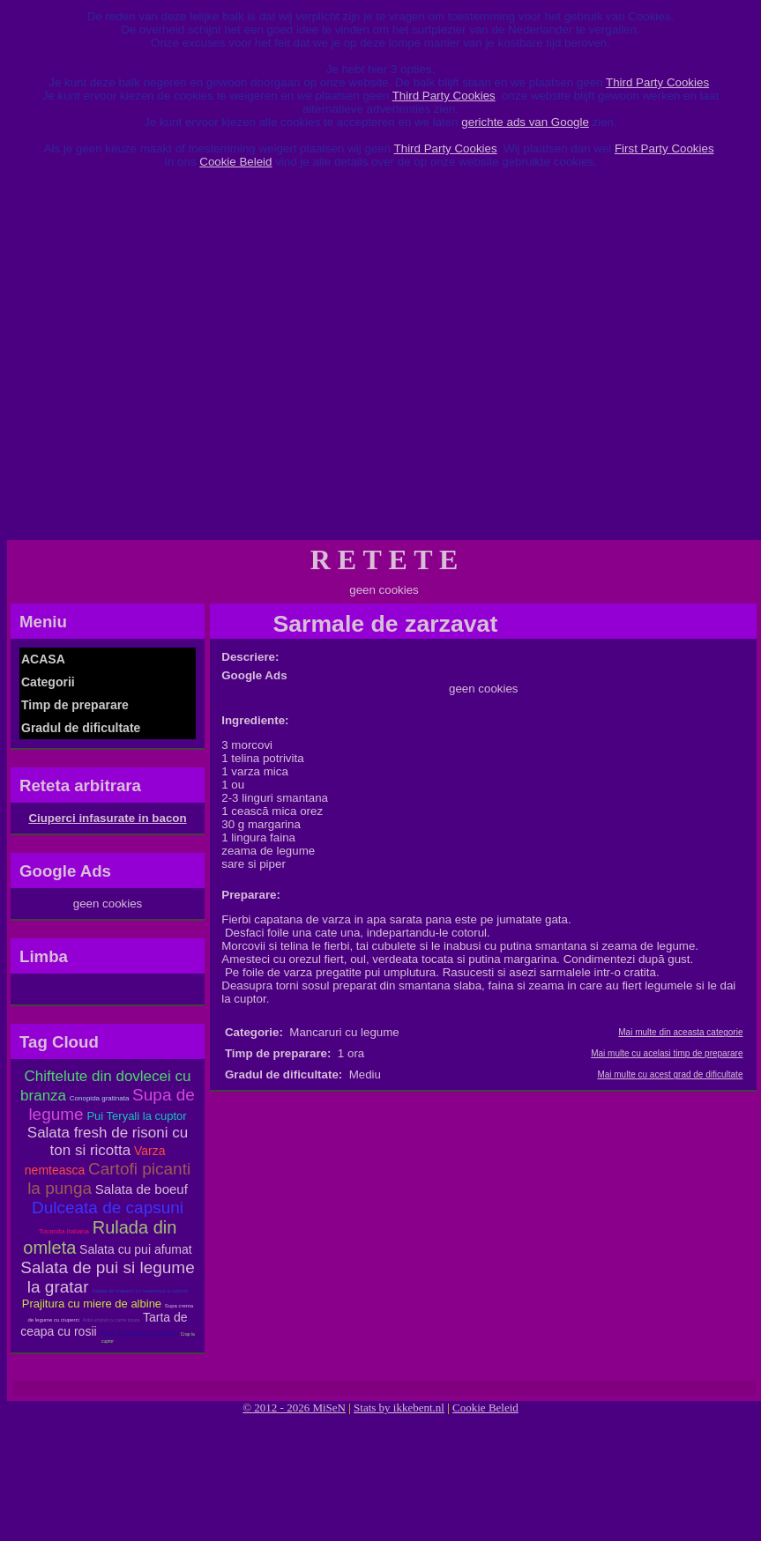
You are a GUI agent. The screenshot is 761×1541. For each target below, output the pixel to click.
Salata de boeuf (141, 1189)
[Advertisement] (183, 360)
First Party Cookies (664, 148)
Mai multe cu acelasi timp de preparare (666, 1053)
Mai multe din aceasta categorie (680, 1032)
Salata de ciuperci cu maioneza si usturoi (140, 1290)
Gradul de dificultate (80, 728)
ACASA (43, 659)
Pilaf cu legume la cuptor (138, 1333)
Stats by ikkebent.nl (399, 1407)
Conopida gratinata (100, 1098)
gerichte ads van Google (524, 122)
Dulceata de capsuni (107, 1207)
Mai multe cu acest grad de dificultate (669, 1074)
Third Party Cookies (657, 82)
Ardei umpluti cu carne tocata (111, 1319)
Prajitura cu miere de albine (91, 1303)
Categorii (48, 682)
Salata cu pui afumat (135, 1249)
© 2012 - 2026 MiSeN (294, 1407)
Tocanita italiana (64, 1231)
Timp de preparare (75, 705)
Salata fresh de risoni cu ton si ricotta (107, 1141)
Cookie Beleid (235, 161)
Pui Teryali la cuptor (136, 1115)
